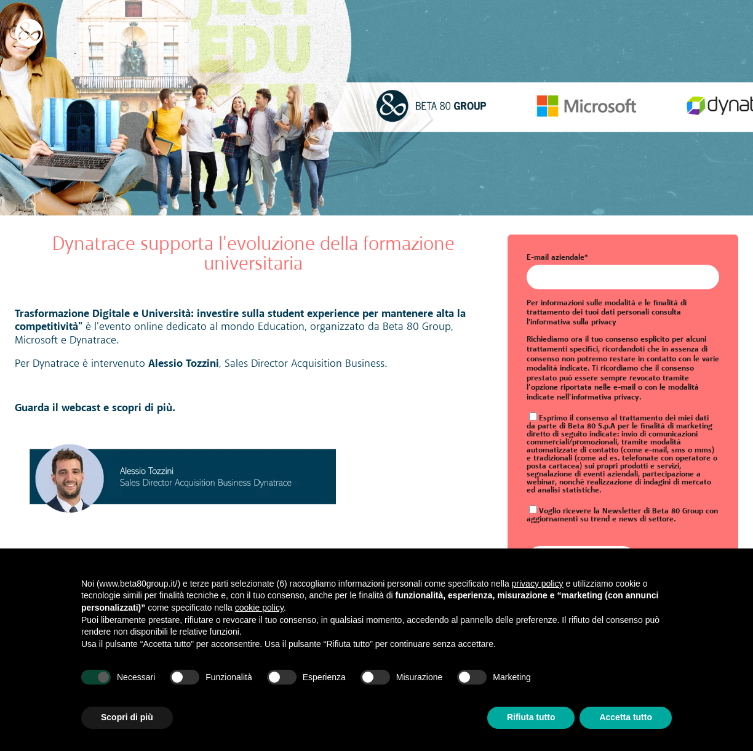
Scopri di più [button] (127, 717)
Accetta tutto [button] (625, 717)
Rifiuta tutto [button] (531, 717)
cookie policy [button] (259, 607)
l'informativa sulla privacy (571, 322)
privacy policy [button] (538, 583)
